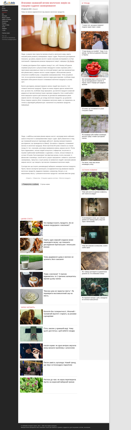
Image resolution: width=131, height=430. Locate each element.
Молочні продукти (65, 178)
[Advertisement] (48, 120)
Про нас (4, 36)
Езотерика (5, 10)
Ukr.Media (70, 61)
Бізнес (3, 8)
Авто (3, 6)
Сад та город (5, 25)
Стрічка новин (45, 184)
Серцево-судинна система (50, 178)
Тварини (4, 28)
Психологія (5, 21)
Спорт (3, 26)
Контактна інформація (8, 37)
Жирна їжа (37, 178)
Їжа (3, 14)
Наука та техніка (6, 19)
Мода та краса (6, 17)
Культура (4, 16)
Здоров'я (35, 9)
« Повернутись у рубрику (30, 184)
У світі (3, 30)
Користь (29, 178)
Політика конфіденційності (10, 39)
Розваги (4, 23)
